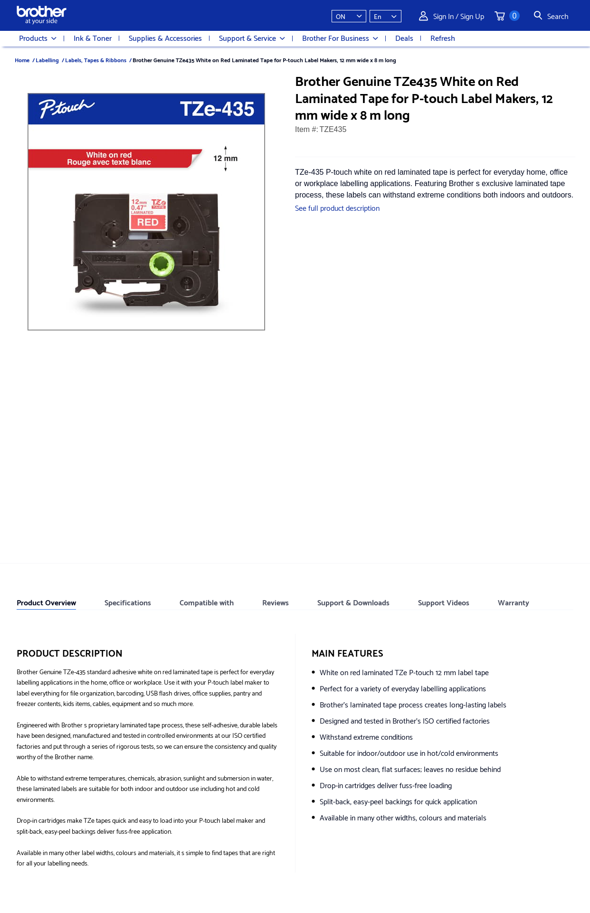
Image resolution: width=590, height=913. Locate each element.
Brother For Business (340, 38)
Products (38, 38)
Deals (404, 37)
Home (22, 60)
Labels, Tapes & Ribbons (95, 60)
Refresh (442, 37)
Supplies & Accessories (165, 37)
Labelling (47, 60)
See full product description (337, 207)
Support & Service (252, 38)
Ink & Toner (93, 37)
